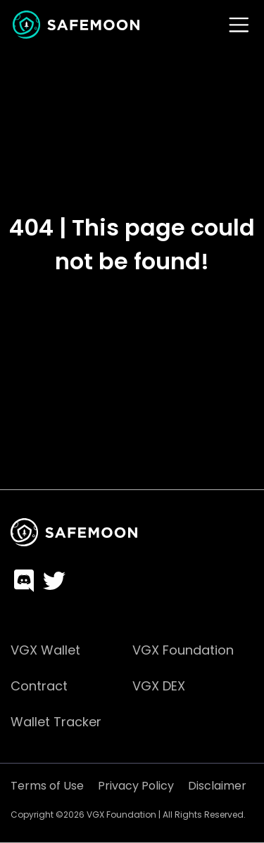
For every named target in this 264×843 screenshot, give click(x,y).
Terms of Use (47, 786)
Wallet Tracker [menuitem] (56, 722)
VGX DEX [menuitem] (158, 686)
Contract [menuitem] (39, 686)
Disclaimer (217, 786)
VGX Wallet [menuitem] (45, 650)
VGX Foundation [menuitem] (183, 650)
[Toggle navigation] (239, 25)
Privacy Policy (136, 786)
